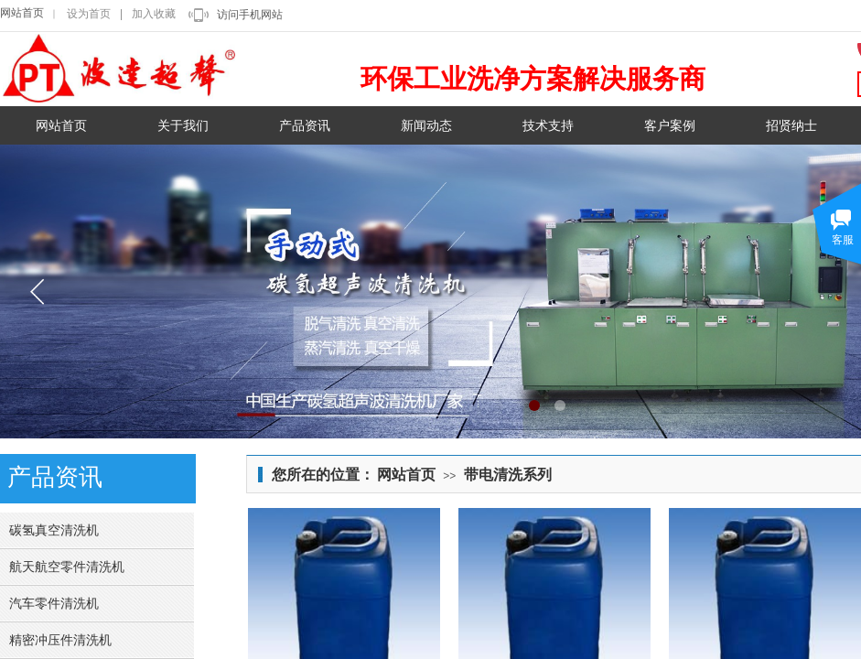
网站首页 (22, 12)
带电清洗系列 (508, 474)
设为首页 (89, 13)
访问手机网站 (250, 14)
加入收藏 (154, 13)
